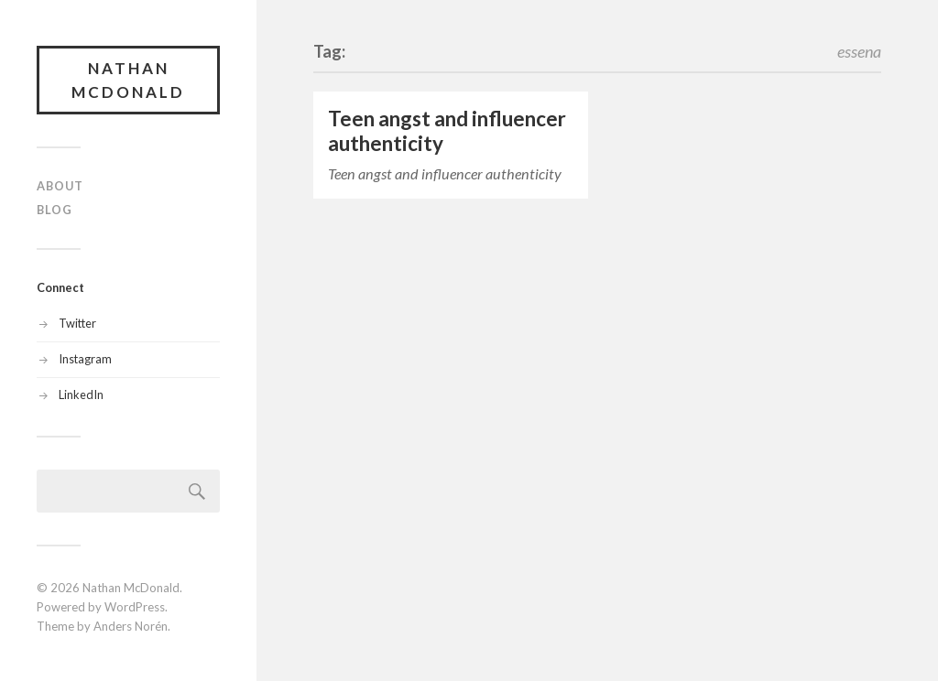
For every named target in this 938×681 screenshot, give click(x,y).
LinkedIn (81, 394)
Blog (54, 209)
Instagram (85, 358)
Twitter (77, 323)
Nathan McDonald (128, 80)
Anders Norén (130, 626)
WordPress (134, 607)
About (60, 185)
